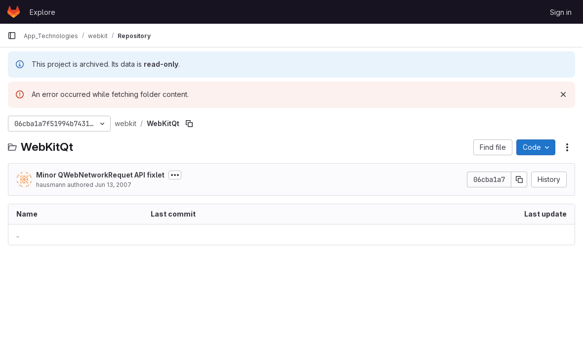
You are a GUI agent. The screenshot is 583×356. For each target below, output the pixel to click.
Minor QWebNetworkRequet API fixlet (100, 175)
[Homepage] (13, 12)
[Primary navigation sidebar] (12, 36)
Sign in (561, 12)
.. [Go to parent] (17, 234)
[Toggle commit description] (174, 175)
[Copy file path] (189, 124)
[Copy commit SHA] (519, 179)
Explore (42, 12)
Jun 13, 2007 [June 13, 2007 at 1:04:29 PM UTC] (113, 184)
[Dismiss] (563, 94)
